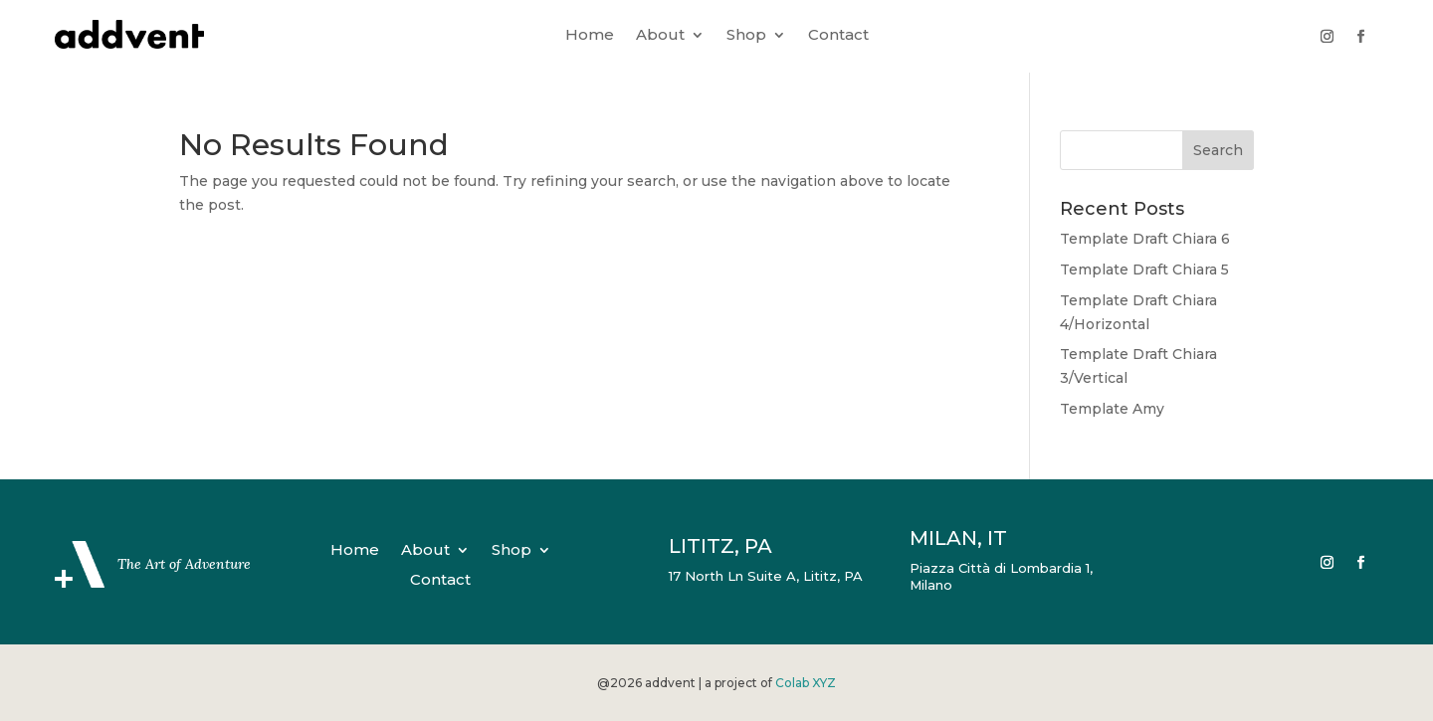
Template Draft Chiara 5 (1144, 269)
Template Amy (1112, 409)
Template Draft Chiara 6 (1145, 239)
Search (1218, 150)
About (660, 36)
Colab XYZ (805, 682)
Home (589, 36)
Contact (838, 36)
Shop (746, 36)
